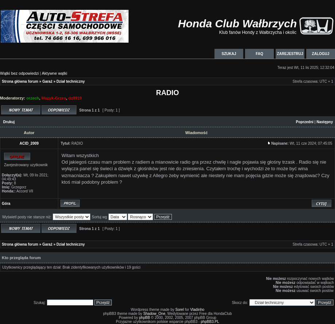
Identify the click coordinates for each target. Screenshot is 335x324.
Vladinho (197, 310)
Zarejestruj (290, 54)
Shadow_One (154, 314)
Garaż (47, 81)
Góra (6, 204)
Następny (324, 122)
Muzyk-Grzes (54, 98)
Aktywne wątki (54, 73)
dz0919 (75, 98)
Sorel (180, 310)
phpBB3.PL (210, 322)
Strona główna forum (20, 81)
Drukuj (9, 122)
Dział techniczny (70, 81)
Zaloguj (320, 54)
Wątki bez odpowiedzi (19, 73)
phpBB (144, 318)
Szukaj (228, 54)
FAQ (259, 54)
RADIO (167, 93)
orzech (32, 98)
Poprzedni (305, 122)
